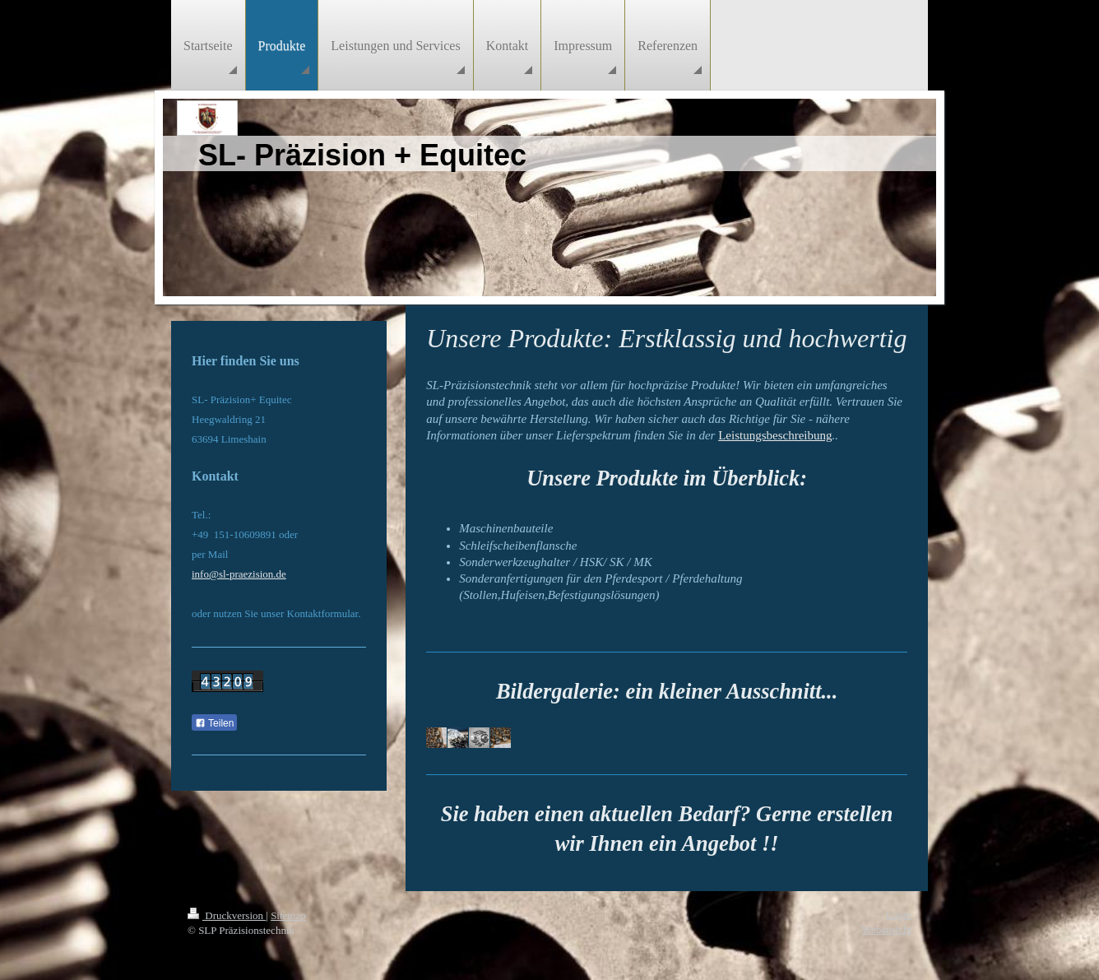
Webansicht (886, 929)
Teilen (214, 723)
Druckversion (227, 915)
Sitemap (288, 915)
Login (898, 914)
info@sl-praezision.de (239, 574)
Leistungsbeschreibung (775, 435)
